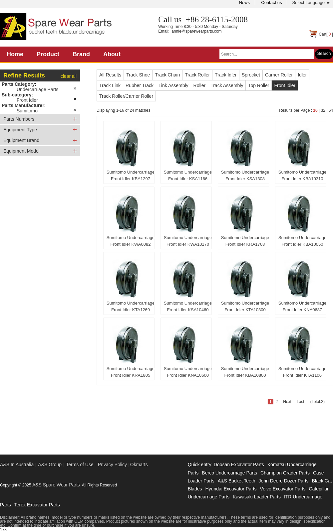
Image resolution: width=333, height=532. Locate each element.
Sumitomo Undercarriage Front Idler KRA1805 (131, 372)
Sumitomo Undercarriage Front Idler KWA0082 (131, 241)
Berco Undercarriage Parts (229, 472)
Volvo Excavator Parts (283, 488)
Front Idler (27, 100)
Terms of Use (79, 464)
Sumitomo (27, 110)
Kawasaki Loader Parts (257, 496)
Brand (81, 54)
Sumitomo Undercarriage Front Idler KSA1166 (188, 175)
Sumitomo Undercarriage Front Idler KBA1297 (131, 175)
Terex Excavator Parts (37, 504)
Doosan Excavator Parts (239, 464)
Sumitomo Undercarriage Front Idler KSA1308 (245, 175)
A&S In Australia (17, 464)
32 (323, 110)
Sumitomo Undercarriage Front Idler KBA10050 (302, 241)
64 (331, 110)
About (112, 54)
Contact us (271, 2)
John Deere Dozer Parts (283, 480)
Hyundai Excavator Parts (230, 488)
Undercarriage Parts (37, 89)
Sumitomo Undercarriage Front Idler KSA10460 (188, 306)
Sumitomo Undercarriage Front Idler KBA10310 (302, 175)
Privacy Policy (112, 464)
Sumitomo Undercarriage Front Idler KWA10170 (188, 241)
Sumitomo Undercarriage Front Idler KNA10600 (188, 372)
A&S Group (50, 464)
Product (48, 54)
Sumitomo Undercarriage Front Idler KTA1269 (131, 306)
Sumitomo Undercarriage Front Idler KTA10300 (245, 306)
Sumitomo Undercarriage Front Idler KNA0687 (302, 306)
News (244, 2)
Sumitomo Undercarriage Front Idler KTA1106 (302, 372)
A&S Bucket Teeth (236, 480)
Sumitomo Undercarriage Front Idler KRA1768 (245, 241)
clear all (69, 76)
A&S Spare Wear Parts (56, 484)
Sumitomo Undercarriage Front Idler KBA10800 (245, 372)
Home (15, 54)
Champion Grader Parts (285, 472)
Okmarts (139, 464)
